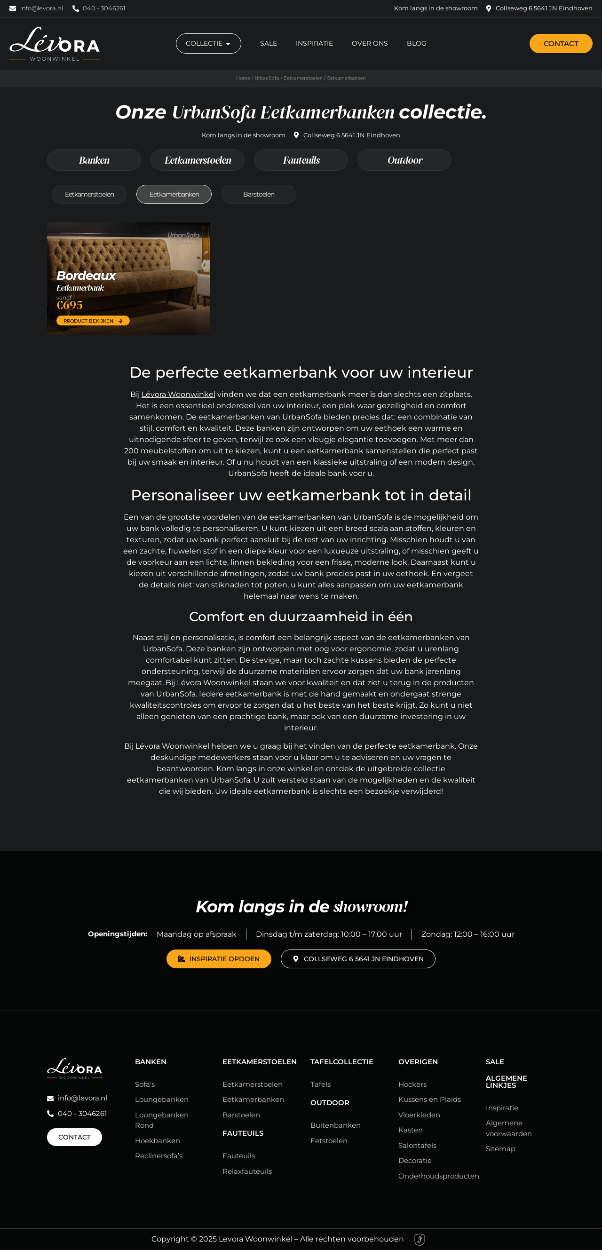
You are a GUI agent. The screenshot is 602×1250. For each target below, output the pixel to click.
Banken (94, 160)
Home (243, 78)
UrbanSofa (267, 78)
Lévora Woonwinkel (178, 394)
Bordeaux (85, 275)
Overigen (418, 1061)
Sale (495, 1061)
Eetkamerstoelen (303, 78)
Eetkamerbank (79, 287)
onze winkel (289, 768)
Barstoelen (258, 194)
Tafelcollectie (341, 1061)
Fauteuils (301, 160)
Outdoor (405, 160)
